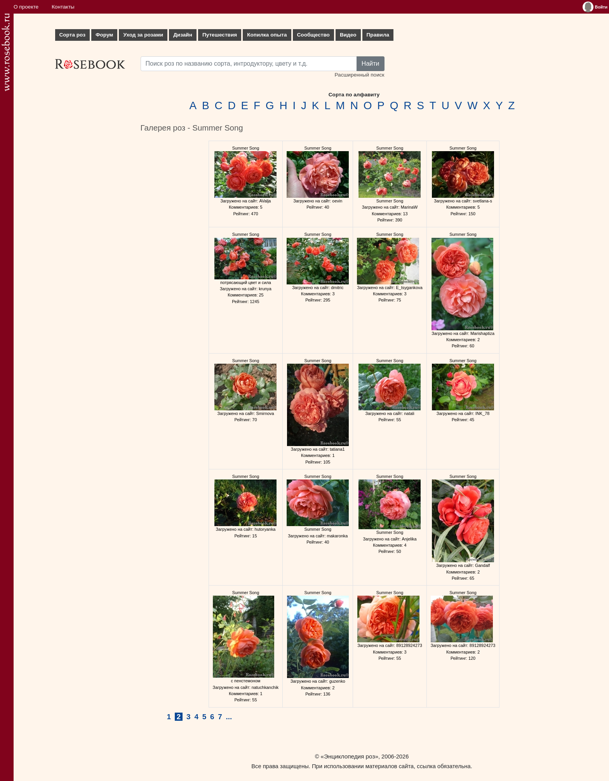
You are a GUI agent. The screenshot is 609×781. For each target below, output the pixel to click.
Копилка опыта (267, 35)
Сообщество (313, 35)
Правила (378, 35)
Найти (370, 63)
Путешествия (219, 35)
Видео (348, 35)
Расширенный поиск (359, 75)
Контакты (63, 7)
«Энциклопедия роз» (349, 756)
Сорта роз (72, 35)
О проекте (26, 7)
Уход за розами (143, 35)
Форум (104, 35)
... (229, 717)
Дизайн (182, 35)
